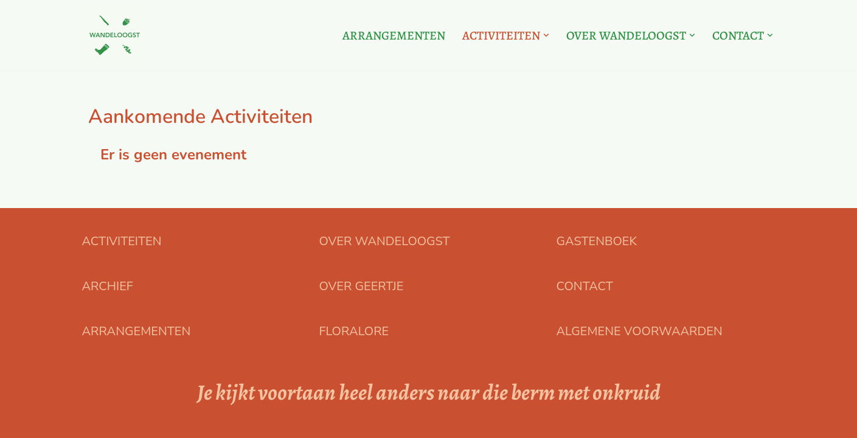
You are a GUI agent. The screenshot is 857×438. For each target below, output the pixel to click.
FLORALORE (354, 331)
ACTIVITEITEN (122, 241)
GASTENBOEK (597, 241)
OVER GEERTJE (361, 286)
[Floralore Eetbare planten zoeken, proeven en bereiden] (112, 35)
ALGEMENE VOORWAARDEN (640, 331)
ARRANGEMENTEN (393, 35)
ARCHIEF (107, 286)
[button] (546, 35)
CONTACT (585, 286)
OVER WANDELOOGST (384, 241)
